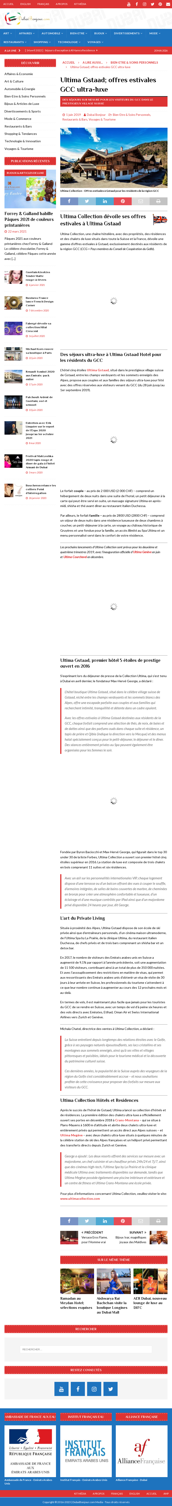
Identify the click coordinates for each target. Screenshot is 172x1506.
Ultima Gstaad (98, 369)
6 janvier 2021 (37, 284)
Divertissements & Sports (22, 111)
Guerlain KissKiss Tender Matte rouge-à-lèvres (38, 275)
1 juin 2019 (73, 114)
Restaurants (14, 41)
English (25, 3)
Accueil (8, 3)
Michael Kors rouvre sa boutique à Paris (39, 350)
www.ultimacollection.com (80, 1198)
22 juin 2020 (35, 357)
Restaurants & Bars (74, 119)
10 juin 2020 (35, 409)
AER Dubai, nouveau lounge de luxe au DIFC (150, 1303)
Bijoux (99, 33)
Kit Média (80, 3)
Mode (153, 33)
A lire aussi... (93, 62)
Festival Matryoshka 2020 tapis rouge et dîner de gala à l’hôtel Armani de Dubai (40, 461)
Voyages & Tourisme (102, 119)
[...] (13, 258)
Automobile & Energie (19, 88)
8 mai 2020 (35, 442)
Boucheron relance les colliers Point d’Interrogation (41, 488)
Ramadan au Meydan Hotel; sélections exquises (76, 1303)
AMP (166, 1493)
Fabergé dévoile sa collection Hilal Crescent (38, 326)
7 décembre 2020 (39, 310)
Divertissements (127, 33)
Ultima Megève (71, 1135)
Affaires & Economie (18, 73)
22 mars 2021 (17, 231)
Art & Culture (14, 81)
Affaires (25, 33)
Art (6, 33)
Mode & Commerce (17, 118)
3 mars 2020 (35, 471)
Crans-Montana (127, 1120)
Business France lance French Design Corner (39, 301)
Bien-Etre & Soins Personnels (131, 114)
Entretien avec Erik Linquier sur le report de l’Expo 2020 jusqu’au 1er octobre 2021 (40, 430)
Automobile (51, 33)
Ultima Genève (142, 551)
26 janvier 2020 (37, 497)
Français (43, 3)
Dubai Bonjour (96, 114)
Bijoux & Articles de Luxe (21, 103)
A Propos (61, 3)
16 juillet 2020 (37, 335)
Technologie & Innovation (22, 140)
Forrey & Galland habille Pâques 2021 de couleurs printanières (29, 219)
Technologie (68, 41)
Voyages (94, 41)
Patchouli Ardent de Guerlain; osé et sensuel (39, 400)
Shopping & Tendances (20, 133)
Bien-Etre (77, 33)
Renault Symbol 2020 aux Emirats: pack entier (40, 374)
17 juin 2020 (35, 383)
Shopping (41, 41)
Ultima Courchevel (75, 556)
